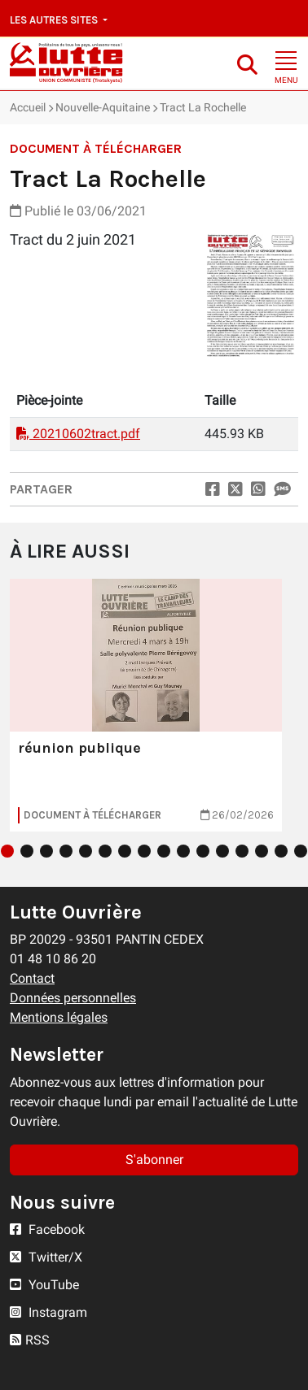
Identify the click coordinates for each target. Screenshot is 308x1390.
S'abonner (154, 1159)
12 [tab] (222, 851)
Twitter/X (46, 1257)
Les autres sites (55, 20)
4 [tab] (66, 851)
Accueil (28, 107)
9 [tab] (163, 851)
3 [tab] (46, 851)
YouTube (44, 1284)
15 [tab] (281, 851)
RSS (30, 1340)
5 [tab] (85, 851)
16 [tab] (300, 851)
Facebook (47, 1229)
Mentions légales (59, 1017)
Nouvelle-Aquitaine (102, 107)
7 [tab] (124, 851)
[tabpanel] (146, 705)
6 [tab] (105, 851)
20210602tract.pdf (78, 433)
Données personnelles (73, 998)
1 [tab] (7, 851)
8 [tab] (144, 851)
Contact (32, 978)
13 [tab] (242, 851)
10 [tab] (183, 851)
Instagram (48, 1312)
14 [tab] (261, 851)
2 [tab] (26, 851)
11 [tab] (202, 851)
